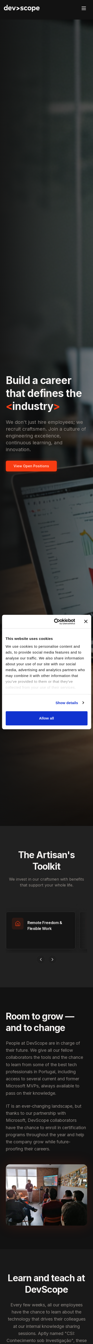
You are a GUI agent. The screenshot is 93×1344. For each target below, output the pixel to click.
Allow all (46, 718)
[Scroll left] (40, 959)
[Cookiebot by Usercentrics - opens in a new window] (56, 621)
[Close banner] (85, 621)
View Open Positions (31, 466)
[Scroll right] (52, 959)
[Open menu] (83, 8)
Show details (67, 703)
